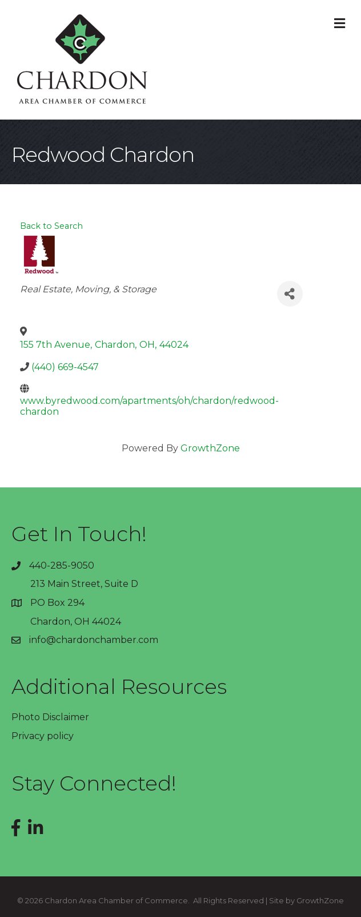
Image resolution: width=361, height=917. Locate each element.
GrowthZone (210, 448)
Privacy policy (42, 736)
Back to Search (51, 226)
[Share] (290, 294)
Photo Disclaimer (50, 717)
